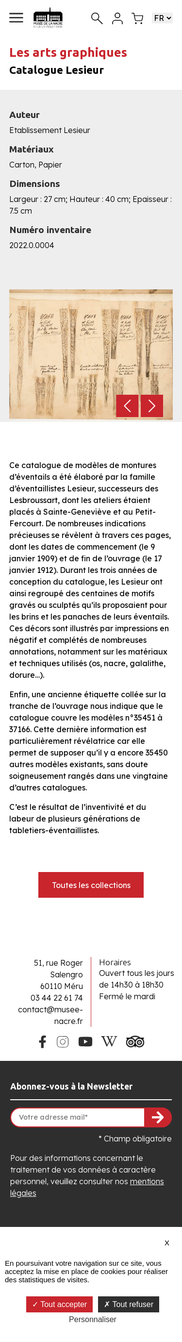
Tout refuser (128, 1304)
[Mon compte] (117, 17)
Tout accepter (59, 1304)
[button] (16, 18)
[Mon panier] (137, 17)
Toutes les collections (91, 885)
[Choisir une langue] (162, 18)
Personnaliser (92, 1319)
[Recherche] (97, 18)
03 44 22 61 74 (57, 998)
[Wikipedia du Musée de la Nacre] (109, 1040)
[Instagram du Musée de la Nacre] (62, 1040)
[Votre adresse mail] (91, 1117)
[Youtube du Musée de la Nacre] (85, 1040)
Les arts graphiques (68, 52)
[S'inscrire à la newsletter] (158, 1117)
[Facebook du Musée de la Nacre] (42, 1040)
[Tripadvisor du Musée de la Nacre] (135, 1040)
